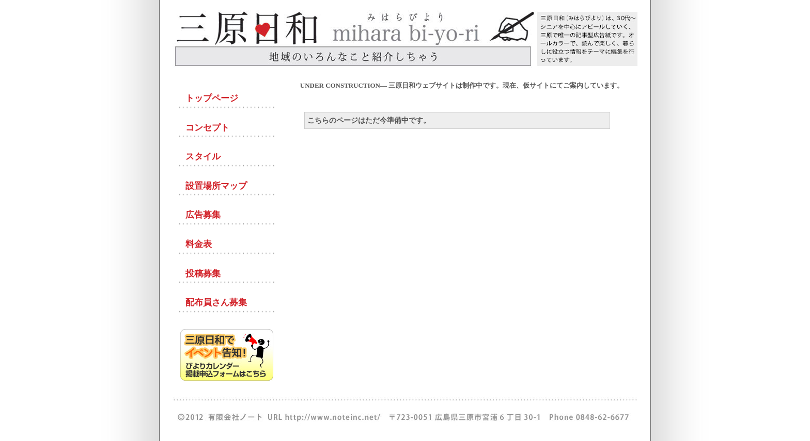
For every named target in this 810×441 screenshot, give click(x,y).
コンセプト (207, 128)
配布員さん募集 (216, 302)
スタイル (203, 156)
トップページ (211, 98)
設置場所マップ (216, 186)
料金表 (198, 244)
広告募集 (203, 215)
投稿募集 (203, 274)
